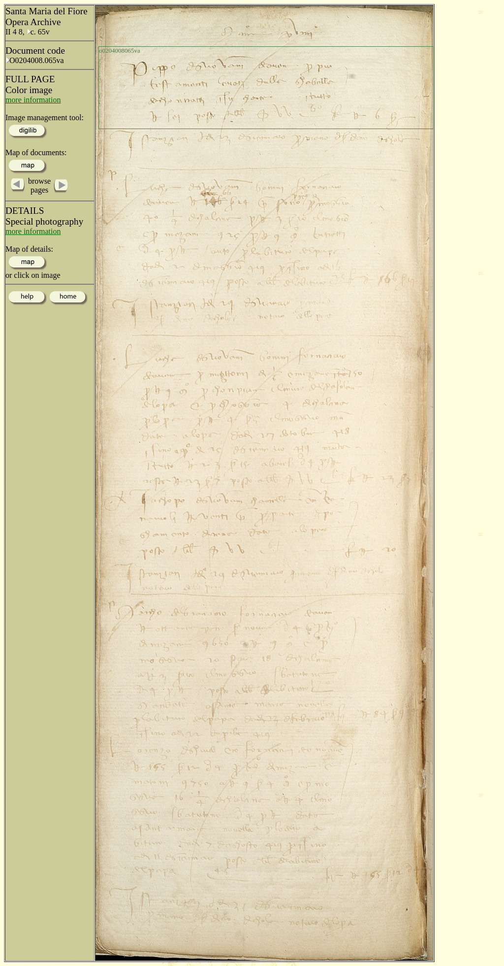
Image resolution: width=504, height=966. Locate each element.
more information (33, 100)
